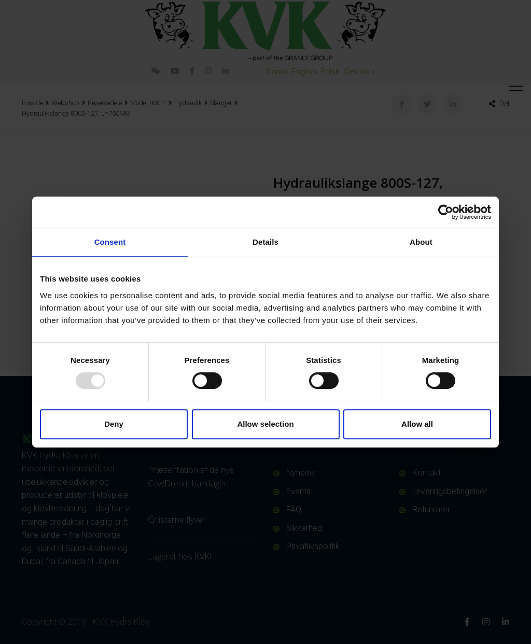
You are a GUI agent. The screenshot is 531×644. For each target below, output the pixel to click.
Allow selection (265, 423)
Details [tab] (265, 241)
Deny (113, 423)
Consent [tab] (110, 241)
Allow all (417, 423)
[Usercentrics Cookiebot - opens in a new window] (445, 212)
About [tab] (421, 241)
